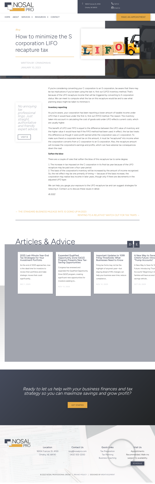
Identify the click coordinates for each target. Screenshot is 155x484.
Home (7, 17)
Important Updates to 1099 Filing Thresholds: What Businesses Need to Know (110, 257)
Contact (55, 17)
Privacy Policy (80, 476)
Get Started (77, 405)
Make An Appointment (133, 17)
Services (25, 17)
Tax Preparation (107, 452)
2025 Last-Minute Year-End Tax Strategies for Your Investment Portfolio (34, 257)
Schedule (137, 465)
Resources (40, 17)
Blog (17, 29)
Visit (23, 137)
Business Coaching (107, 459)
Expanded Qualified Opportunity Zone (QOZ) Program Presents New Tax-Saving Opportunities (72, 259)
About (16, 17)
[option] (35, 273)
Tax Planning (107, 455)
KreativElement (108, 476)
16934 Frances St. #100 (47, 452)
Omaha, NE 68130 (47, 455)
